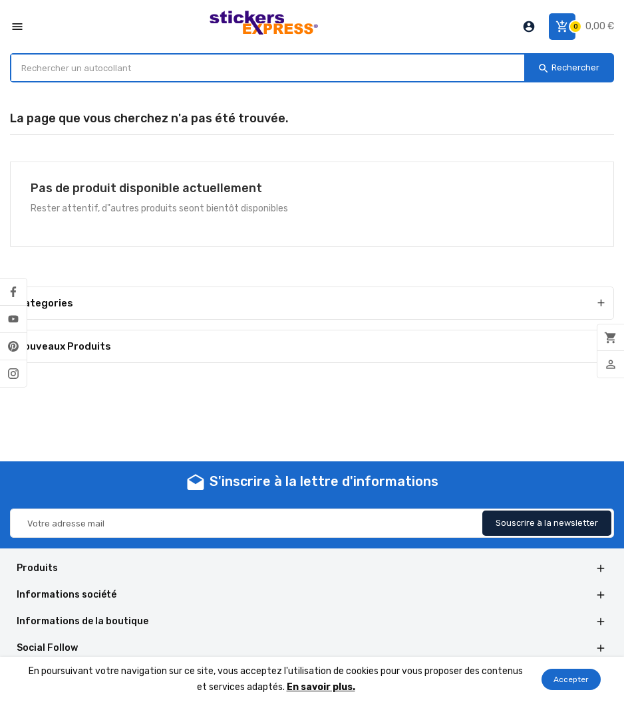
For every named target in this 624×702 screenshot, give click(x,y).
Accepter (571, 679)
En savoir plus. (321, 687)
